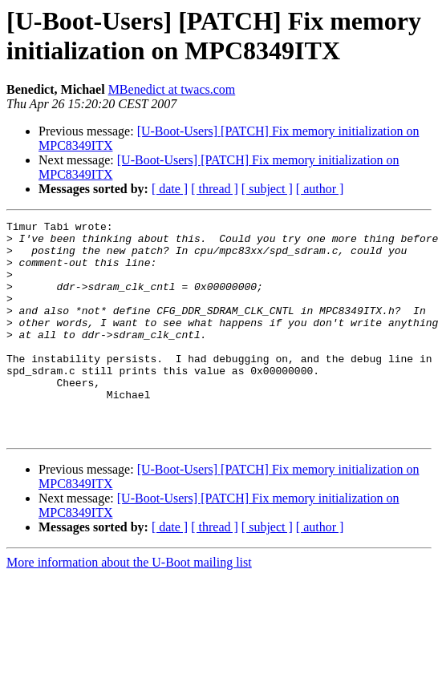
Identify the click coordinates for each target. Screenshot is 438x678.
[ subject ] (267, 189)
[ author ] (320, 189)
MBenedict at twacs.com (172, 89)
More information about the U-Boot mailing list (129, 605)
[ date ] (170, 189)
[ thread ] (214, 189)
